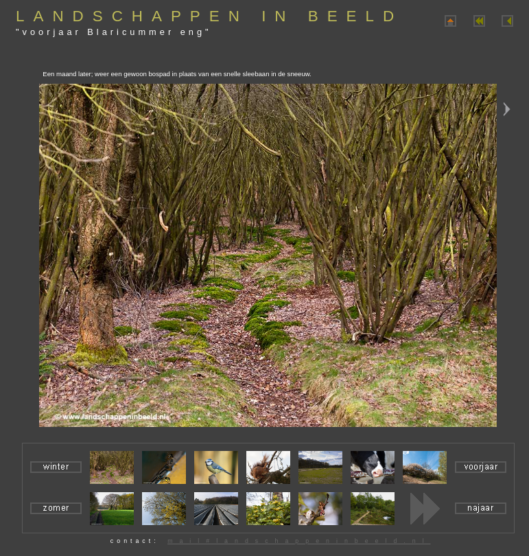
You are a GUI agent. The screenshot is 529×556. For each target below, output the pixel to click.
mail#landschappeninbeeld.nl (298, 540)
